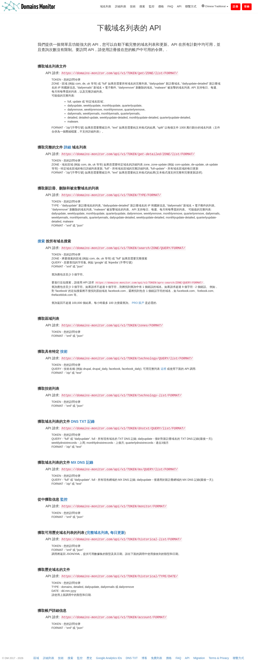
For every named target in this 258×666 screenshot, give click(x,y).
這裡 (163, 368)
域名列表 (105, 6)
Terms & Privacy (219, 658)
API (179, 6)
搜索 (142, 6)
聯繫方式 (190, 6)
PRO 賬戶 (138, 302)
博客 (144, 658)
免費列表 (156, 658)
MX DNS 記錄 (82, 463)
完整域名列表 (97, 533)
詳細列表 (120, 6)
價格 (161, 6)
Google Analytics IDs (109, 658)
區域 (36, 658)
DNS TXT (132, 658)
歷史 (89, 658)
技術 (133, 6)
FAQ (170, 6)
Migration (199, 658)
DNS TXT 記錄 (83, 422)
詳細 (67, 147)
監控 (151, 6)
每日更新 (117, 533)
